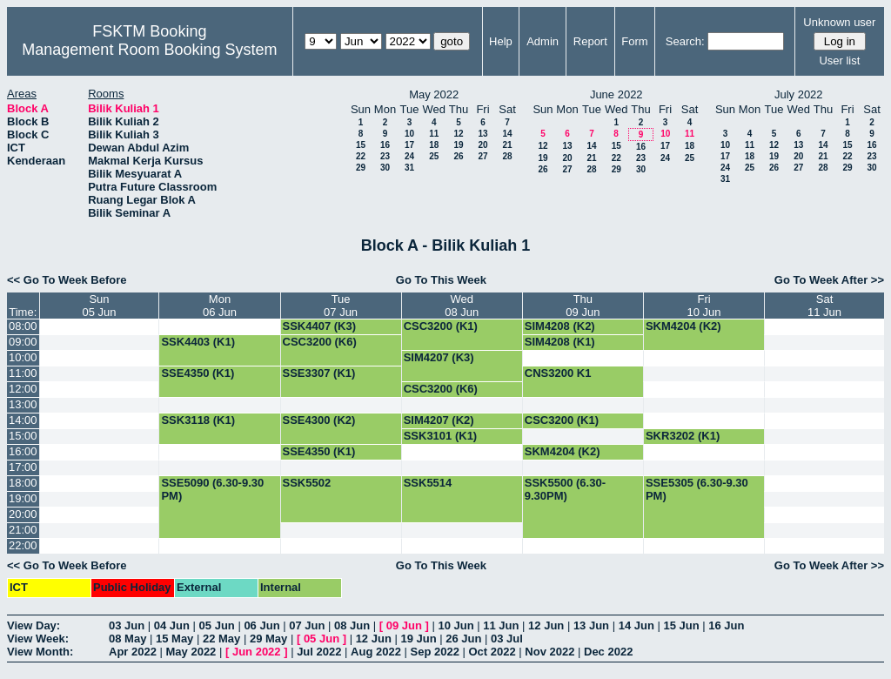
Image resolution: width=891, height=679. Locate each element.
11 (434, 133)
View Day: (33, 625)
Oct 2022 (491, 651)
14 (507, 133)
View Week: (38, 638)
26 (458, 156)
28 (507, 156)
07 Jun (307, 625)
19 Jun (418, 638)
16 (385, 145)
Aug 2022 (376, 651)
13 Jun (591, 625)
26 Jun (463, 638)
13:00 (23, 404)
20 (482, 145)
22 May (221, 638)
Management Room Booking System (149, 49)
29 (360, 167)
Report (590, 41)
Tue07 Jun (341, 305)
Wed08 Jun (462, 305)
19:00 (23, 498)
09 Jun (404, 625)
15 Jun (681, 625)
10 (409, 133)
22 (360, 156)
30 (385, 167)
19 (458, 145)
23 (385, 156)
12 (458, 133)
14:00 (23, 420)
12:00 (23, 388)
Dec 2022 (608, 651)
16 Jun (726, 625)
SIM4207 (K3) (439, 357)
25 (434, 156)
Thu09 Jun (583, 305)
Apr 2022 (133, 651)
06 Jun (261, 625)
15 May (174, 638)
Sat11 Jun (824, 305)
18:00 (23, 482)
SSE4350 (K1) (197, 373)
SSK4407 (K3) (320, 326)
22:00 (23, 545)
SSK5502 (307, 482)
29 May (268, 638)
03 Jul (507, 638)
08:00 (23, 326)
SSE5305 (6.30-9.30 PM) (697, 489)
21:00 (23, 529)
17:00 (23, 467)
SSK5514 (428, 482)
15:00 (23, 435)
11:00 (23, 373)
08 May (127, 638)
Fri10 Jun (704, 305)
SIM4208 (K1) (560, 341)
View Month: (40, 651)
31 (409, 167)
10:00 (23, 357)
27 (482, 156)
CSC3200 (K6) (320, 341)
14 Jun (636, 625)
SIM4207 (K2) (439, 420)
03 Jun (126, 625)
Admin (542, 41)
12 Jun (546, 625)
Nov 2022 (549, 651)
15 (360, 145)
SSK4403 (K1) (198, 341)
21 (507, 145)
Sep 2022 (435, 651)
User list (839, 60)
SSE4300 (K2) (319, 420)
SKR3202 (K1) (683, 435)
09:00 (23, 341)
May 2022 (191, 651)
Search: (685, 41)
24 (409, 156)
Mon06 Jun (220, 305)
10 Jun (455, 625)
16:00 (23, 451)
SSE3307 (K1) (319, 373)
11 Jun (501, 625)
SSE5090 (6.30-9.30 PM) (212, 489)
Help (500, 41)
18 (434, 145)
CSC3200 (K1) (441, 326)
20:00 (23, 514)
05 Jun (217, 625)
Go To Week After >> (829, 279)
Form (634, 41)
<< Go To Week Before (67, 279)
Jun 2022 (256, 651)
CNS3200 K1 (558, 373)
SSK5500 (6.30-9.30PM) (565, 489)
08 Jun (352, 625)
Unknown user (839, 22)
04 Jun (172, 625)
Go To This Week (441, 279)
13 (482, 133)
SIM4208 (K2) (560, 326)
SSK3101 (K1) (441, 435)
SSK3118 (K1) (198, 420)
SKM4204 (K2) (683, 326)
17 (409, 145)
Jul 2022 (319, 651)
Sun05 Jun (99, 305)
